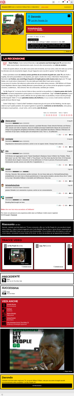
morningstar (9, 139)
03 (68, 245)
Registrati (14, 214)
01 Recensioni (37, 385)
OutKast (9, 308)
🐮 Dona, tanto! (43, 7)
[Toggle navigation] (53, 2)
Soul (36, 36)
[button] (59, 2)
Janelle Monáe (11, 304)
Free (8, 291)
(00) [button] (71, 135)
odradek (8, 169)
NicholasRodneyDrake (35, 28)
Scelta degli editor (33, 39)
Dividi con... (68, 51)
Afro (42, 36)
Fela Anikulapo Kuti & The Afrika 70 (18, 322)
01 (5, 245)
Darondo (36, 16)
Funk (30, 36)
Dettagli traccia (26, 266)
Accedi (7, 214)
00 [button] (59, 134)
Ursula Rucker (11, 317)
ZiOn (6, 151)
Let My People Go (40, 20)
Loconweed (9, 197)
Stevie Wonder (11, 313)
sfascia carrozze (10, 121)
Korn (8, 279)
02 (37, 245)
